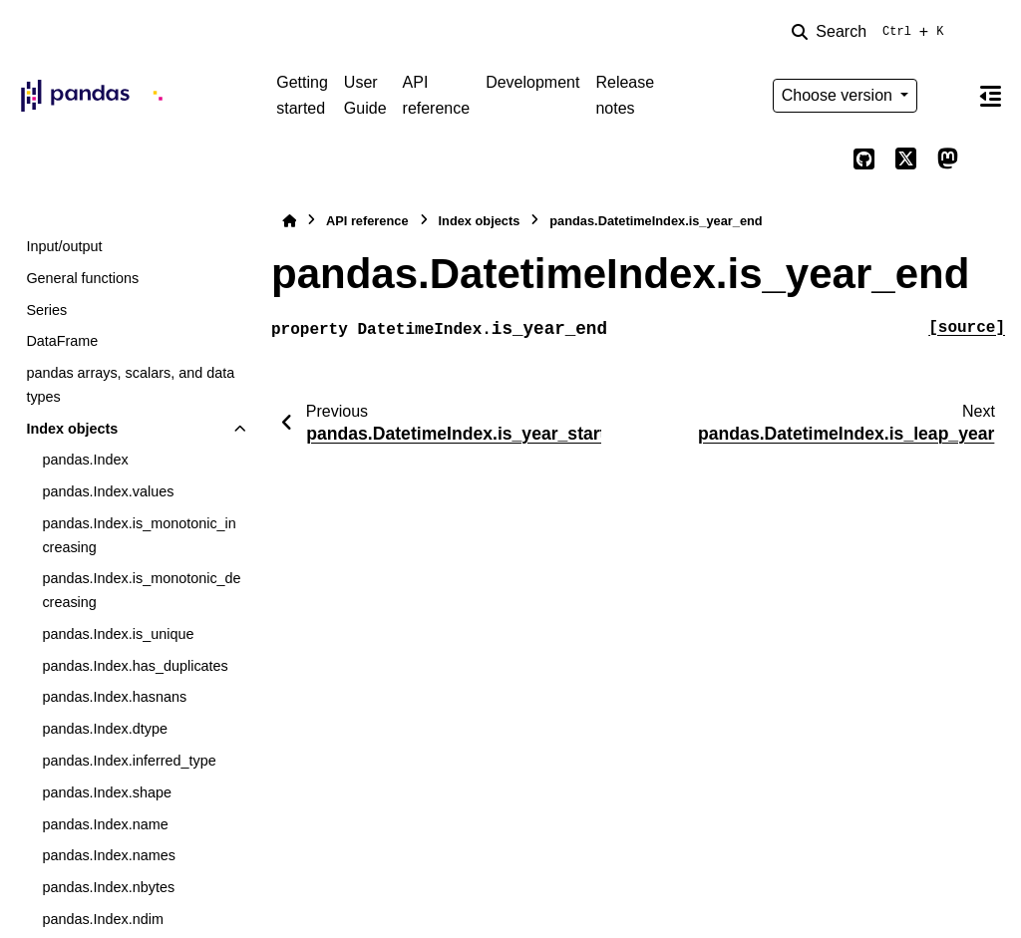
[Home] (289, 220)
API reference (437, 95)
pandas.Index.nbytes (108, 887)
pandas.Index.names (108, 855)
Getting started (302, 95)
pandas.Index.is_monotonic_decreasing (141, 590)
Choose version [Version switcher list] (839, 95)
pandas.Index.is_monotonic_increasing (138, 535)
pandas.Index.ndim (103, 919)
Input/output (64, 246)
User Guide (365, 95)
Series (46, 310)
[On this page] (990, 96)
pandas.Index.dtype (105, 729)
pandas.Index (85, 460)
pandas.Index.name (105, 824)
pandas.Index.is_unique (117, 634)
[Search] (871, 32)
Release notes (624, 95)
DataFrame (62, 341)
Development (532, 82)
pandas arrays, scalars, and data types (130, 385)
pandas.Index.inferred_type (128, 761)
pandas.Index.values (107, 491)
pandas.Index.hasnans (114, 697)
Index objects (72, 429)
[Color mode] (947, 96)
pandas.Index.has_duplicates (134, 666)
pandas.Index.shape (106, 792)
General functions (82, 278)
